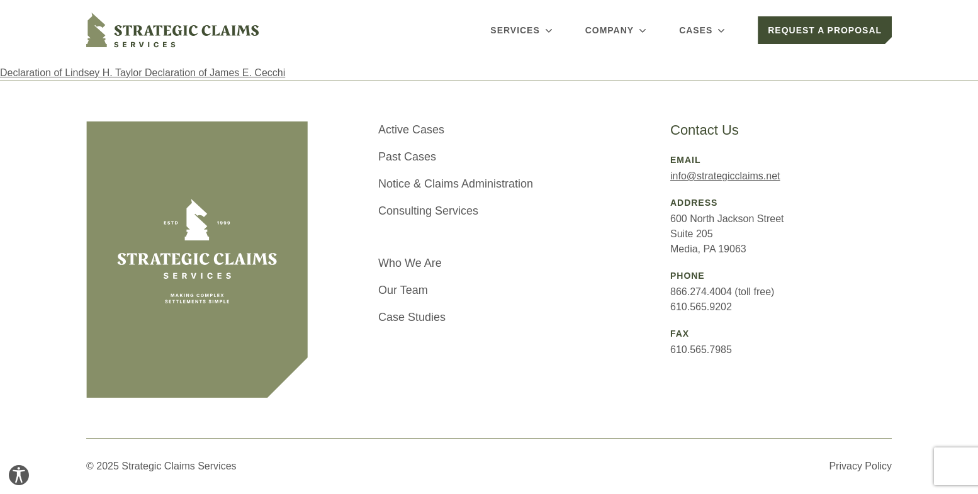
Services (522, 30)
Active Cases (411, 129)
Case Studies (412, 317)
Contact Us (704, 130)
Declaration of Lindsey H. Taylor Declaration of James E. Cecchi (142, 72)
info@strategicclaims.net (725, 176)
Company (617, 30)
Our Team (403, 290)
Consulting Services (428, 211)
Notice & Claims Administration (455, 183)
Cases (703, 30)
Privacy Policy (860, 466)
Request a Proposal (825, 30)
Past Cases (407, 156)
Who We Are (410, 263)
